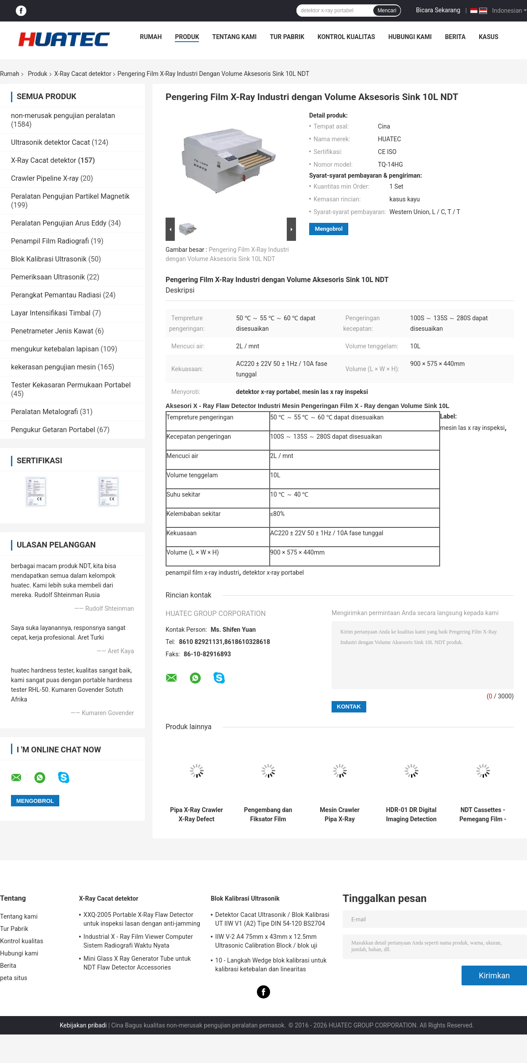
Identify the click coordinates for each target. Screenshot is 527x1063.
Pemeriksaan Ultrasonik (48, 277)
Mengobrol (329, 228)
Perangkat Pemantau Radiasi (56, 295)
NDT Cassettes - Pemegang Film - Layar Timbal (482, 814)
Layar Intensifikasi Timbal (50, 313)
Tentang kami (234, 36)
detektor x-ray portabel (273, 572)
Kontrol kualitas (346, 36)
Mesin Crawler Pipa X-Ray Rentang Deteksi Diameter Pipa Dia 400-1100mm (340, 814)
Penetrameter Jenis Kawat (52, 331)
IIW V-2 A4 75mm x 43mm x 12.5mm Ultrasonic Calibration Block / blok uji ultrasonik (266, 942)
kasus (488, 36)
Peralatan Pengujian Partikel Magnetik (70, 196)
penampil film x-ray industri (202, 572)
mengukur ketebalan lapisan (55, 349)
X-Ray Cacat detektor (83, 73)
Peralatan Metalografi (44, 412)
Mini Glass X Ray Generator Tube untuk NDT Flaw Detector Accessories (137, 963)
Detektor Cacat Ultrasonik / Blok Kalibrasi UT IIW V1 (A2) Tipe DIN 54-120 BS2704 (272, 919)
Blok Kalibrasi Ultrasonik (49, 259)
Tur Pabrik (287, 36)
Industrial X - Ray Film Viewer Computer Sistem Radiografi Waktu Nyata (138, 941)
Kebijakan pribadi (83, 1025)
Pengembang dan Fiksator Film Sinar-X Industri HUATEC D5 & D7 (268, 814)
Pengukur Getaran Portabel (53, 430)
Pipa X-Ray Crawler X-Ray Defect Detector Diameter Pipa (196, 814)
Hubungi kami (410, 36)
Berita (455, 36)
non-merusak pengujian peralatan (63, 115)
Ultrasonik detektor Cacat (50, 142)
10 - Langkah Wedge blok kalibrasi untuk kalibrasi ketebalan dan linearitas (271, 965)
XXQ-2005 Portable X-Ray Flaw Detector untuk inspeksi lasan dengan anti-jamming (141, 919)
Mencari (387, 10)
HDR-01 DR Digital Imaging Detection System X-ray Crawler (411, 814)
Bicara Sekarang (438, 10)
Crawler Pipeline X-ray (45, 178)
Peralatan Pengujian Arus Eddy (58, 223)
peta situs (13, 977)
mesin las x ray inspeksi (472, 427)
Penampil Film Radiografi (50, 241)
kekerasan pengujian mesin (53, 367)
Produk (187, 36)
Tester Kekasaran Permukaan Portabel (71, 385)
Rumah (151, 36)
